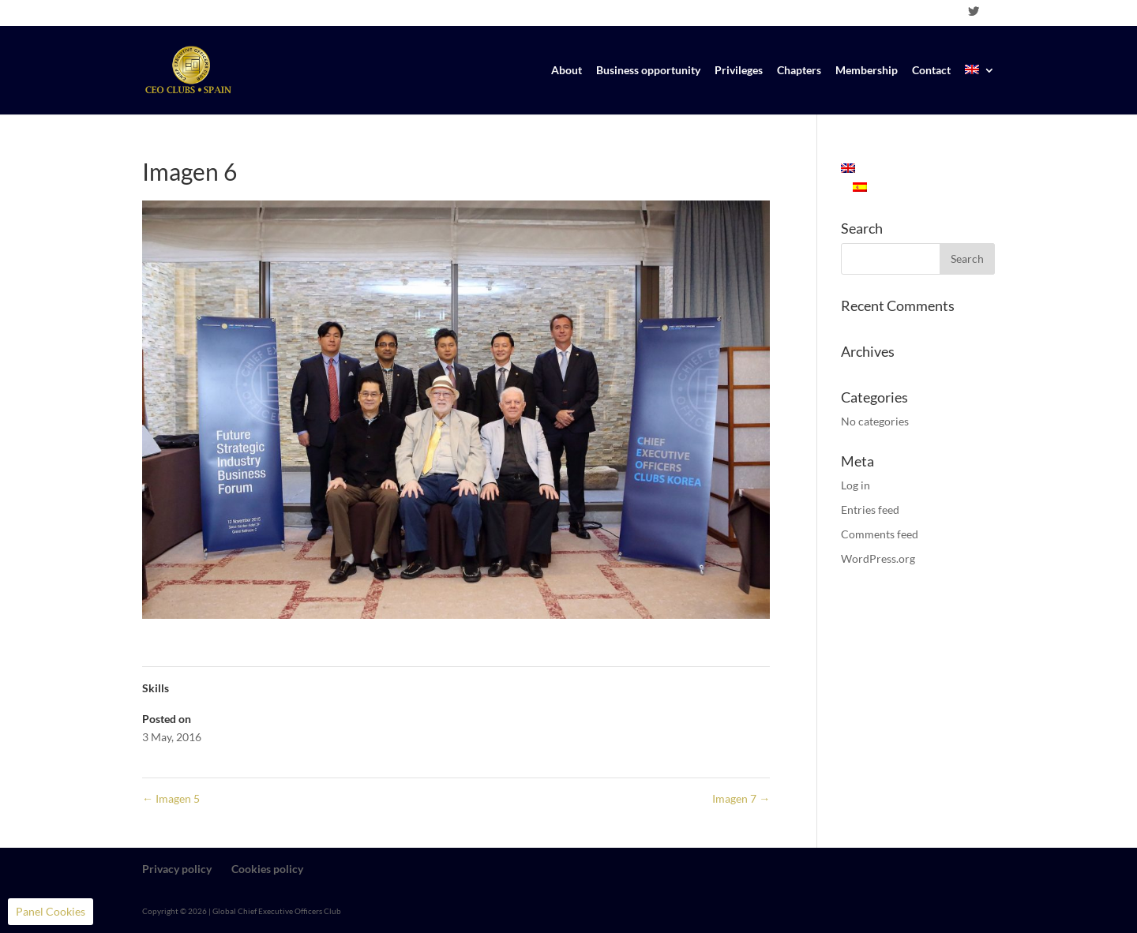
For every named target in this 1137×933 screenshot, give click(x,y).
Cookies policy (267, 868)
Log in (855, 485)
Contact (931, 71)
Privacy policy (177, 868)
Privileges (739, 71)
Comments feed (879, 534)
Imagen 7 (741, 798)
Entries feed (870, 509)
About (566, 71)
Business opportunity (648, 71)
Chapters (799, 71)
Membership (866, 71)
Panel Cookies (50, 911)
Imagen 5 (171, 798)
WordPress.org (878, 558)
